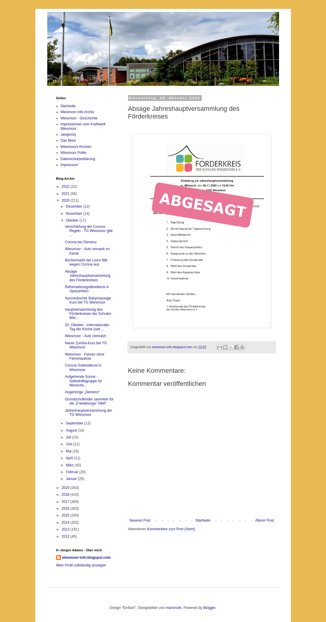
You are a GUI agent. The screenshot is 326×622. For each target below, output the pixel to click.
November (74, 213)
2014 (66, 522)
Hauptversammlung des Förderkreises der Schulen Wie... (88, 313)
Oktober (72, 220)
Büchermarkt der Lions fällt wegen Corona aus (86, 262)
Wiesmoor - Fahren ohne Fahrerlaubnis (84, 356)
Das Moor (68, 140)
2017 (66, 502)
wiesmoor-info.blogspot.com (86, 557)
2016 (66, 508)
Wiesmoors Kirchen (76, 147)
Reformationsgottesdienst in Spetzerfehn (87, 289)
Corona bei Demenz (81, 242)
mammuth (173, 608)
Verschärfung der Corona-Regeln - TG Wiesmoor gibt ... (88, 231)
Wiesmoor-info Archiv (77, 112)
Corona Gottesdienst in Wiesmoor (83, 367)
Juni (69, 444)
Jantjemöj (68, 134)
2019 (66, 488)
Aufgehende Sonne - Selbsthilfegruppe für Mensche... (83, 381)
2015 (66, 515)
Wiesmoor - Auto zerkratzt (85, 336)
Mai (69, 451)
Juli (69, 437)
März (70, 465)
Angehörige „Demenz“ (82, 392)
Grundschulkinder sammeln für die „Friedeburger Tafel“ (89, 401)
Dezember (74, 206)
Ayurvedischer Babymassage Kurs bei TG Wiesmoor (88, 300)
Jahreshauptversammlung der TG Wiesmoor (88, 412)
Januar (72, 479)
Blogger (209, 608)
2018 (66, 494)
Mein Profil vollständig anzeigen (81, 565)
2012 (66, 536)
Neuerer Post (140, 520)
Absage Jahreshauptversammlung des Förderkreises (87, 275)
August (72, 430)
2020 (66, 200)
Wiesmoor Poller (74, 153)
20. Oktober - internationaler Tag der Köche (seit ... (87, 327)
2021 (66, 194)
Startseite (202, 520)
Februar (72, 472)
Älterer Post (264, 520)
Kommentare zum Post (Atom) (171, 529)
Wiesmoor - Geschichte (79, 118)
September (75, 423)
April (70, 458)
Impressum (69, 165)
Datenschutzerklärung (78, 159)
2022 (66, 186)
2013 (66, 529)
